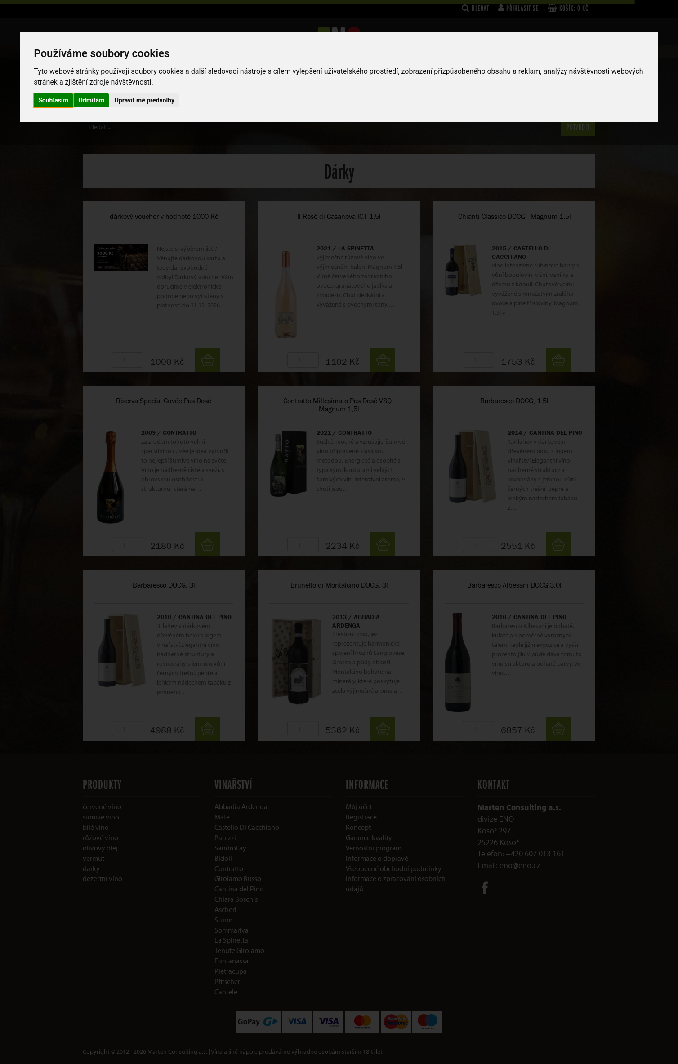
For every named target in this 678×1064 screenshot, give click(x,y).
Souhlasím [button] (53, 100)
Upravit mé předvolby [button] (144, 100)
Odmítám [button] (91, 100)
